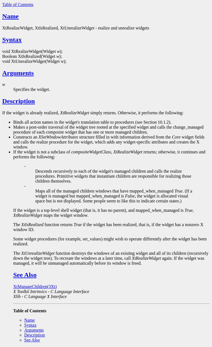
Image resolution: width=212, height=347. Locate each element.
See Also (25, 274)
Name (10, 16)
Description (18, 101)
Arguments (18, 73)
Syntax (12, 39)
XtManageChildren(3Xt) (35, 286)
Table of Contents (18, 4)
